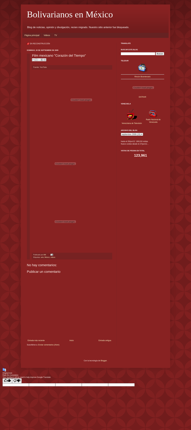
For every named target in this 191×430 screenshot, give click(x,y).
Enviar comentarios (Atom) (48, 345)
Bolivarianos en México (70, 14)
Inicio (72, 340)
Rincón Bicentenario (142, 77)
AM (44, 255)
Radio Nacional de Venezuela (153, 119)
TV (55, 35)
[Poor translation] (17, 380)
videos (53, 257)
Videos (47, 35)
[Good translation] (7, 380)
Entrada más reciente (36, 340)
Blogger (104, 361)
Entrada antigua (104, 340)
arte (42, 257)
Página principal (31, 35)
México (47, 257)
